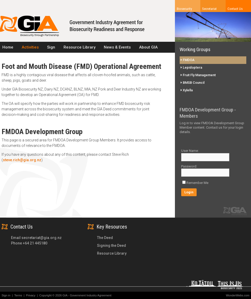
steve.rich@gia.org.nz (22, 160)
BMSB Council (192, 83)
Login (188, 192)
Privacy (32, 295)
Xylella (187, 90)
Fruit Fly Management (198, 75)
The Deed (105, 238)
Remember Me (197, 183)
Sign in (6, 295)
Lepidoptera (191, 67)
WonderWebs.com (237, 295)
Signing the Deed (111, 245)
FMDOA (188, 60)
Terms (19, 295)
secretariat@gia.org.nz (41, 238)
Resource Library (112, 253)
